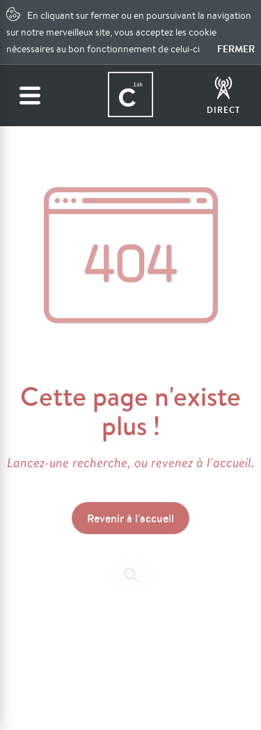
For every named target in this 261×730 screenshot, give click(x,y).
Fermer (236, 49)
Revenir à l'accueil (130, 519)
